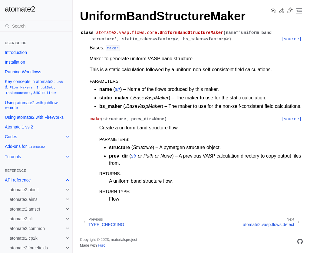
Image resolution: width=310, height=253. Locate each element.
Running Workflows (23, 71)
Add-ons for (25, 146)
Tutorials (13, 156)
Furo (101, 245)
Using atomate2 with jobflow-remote (32, 105)
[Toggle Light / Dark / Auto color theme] (290, 11)
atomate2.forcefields (29, 247)
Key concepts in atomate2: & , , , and (34, 87)
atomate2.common (27, 228)
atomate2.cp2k (24, 238)
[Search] (36, 26)
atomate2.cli (21, 218)
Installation (15, 62)
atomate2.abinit (24, 189)
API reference (18, 180)
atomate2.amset (25, 209)
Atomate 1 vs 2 (19, 127)
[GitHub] (300, 242)
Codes (11, 136)
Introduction (16, 52)
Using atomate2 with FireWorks (34, 117)
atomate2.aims (24, 199)
